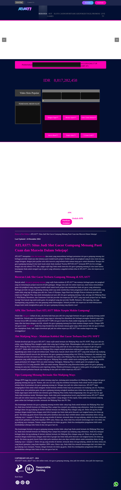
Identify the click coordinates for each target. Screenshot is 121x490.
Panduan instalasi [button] (66, 222)
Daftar (100, 3)
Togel (89, 11)
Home (17, 234)
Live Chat (19, 2)
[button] (4, 40)
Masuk (87, 3)
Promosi (96, 11)
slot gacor (26, 316)
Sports (69, 11)
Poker (83, 11)
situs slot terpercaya (38, 256)
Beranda (43, 11)
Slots (56, 11)
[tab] (51, 95)
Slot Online (25, 234)
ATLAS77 (30, 326)
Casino (63, 11)
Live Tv (103, 12)
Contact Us (30, 2)
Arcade (76, 11)
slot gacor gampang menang (35, 282)
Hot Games (50, 12)
